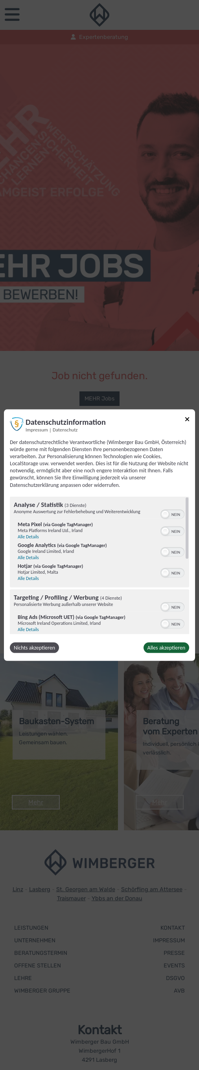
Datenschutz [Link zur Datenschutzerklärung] (65, 429)
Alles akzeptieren (166, 647)
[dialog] (99, 535)
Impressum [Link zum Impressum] (37, 429)
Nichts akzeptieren (34, 647)
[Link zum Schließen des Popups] (187, 420)
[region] (99, 565)
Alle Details (28, 537)
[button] (165, 514)
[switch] (172, 513)
